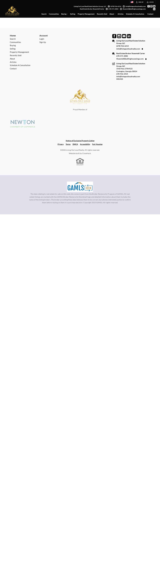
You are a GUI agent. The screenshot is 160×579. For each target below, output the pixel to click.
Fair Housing (97, 144)
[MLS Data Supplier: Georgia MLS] (80, 186)
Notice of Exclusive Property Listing (80, 141)
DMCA (75, 144)
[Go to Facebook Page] (148, 6)
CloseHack (86, 153)
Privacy (61, 144)
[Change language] (132, 2)
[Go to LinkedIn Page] (154, 9)
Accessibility (85, 144)
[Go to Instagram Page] (151, 6)
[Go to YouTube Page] (154, 6)
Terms (68, 144)
